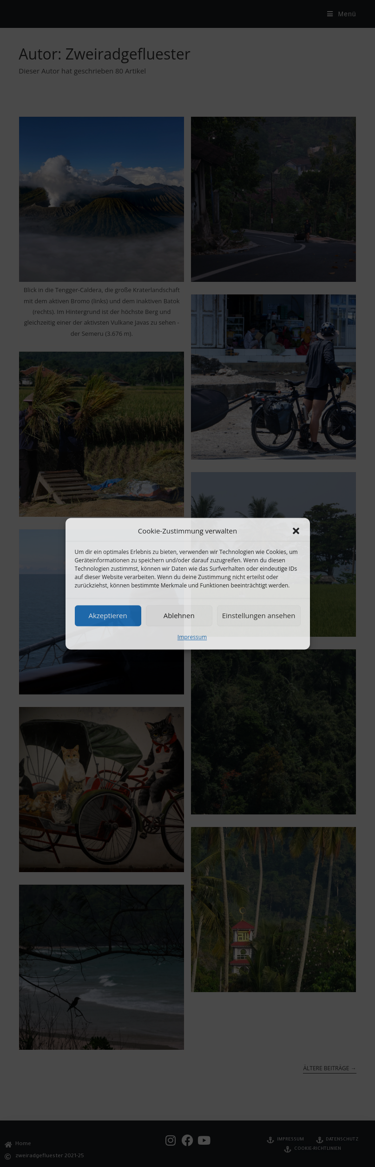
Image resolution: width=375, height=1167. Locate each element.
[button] (296, 530)
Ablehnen (179, 615)
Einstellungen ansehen (259, 615)
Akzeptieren (107, 615)
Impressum (192, 637)
